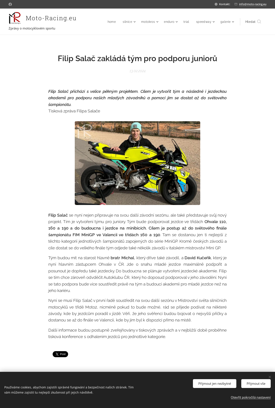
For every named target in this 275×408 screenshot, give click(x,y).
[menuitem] (110, 21)
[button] (253, 21)
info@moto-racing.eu (252, 4)
